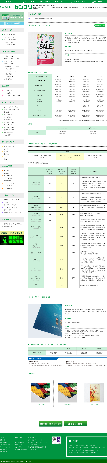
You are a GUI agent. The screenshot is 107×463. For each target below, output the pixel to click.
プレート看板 (7, 178)
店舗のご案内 (78, 2)
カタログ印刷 (7, 119)
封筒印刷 (5, 112)
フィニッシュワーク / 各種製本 (12, 95)
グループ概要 (18, 437)
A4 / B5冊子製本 (7, 132)
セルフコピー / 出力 (8, 34)
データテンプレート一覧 (35, 440)
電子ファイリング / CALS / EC (11, 212)
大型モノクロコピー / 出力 (10, 58)
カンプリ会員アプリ (34, 449)
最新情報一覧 (4, 449)
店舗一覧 (2, 437)
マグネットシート (8, 183)
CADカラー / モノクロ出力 (10, 200)
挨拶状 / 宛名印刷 (8, 130)
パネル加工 (6, 93)
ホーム (29, 18)
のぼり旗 (5, 173)
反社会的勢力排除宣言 (21, 449)
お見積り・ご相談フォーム (53, 2)
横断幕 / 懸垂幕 (7, 180)
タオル (5, 149)
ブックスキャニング (9, 205)
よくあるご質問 (32, 444)
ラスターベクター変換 (9, 207)
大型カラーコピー (8, 61)
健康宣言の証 (18, 444)
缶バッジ (5, 154)
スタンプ (5, 156)
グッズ (5, 151)
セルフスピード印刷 (9, 39)
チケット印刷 (7, 125)
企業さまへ (3, 440)
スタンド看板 (7, 188)
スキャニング (7, 202)
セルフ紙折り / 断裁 (8, 44)
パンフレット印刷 (8, 122)
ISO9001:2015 (18, 440)
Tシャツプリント (8, 146)
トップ (9, 2)
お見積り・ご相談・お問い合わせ (37, 442)
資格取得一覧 (4, 451)
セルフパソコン (7, 42)
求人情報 (97, 2)
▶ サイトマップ (30, 461)
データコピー (7, 210)
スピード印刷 (7, 79)
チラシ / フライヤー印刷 (10, 107)
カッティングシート (9, 186)
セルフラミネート (8, 37)
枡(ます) (5, 159)
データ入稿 (29, 2)
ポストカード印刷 (8, 127)
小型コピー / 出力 (8, 56)
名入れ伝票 (6, 135)
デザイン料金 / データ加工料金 (12, 224)
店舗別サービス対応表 (6, 444)
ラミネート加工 (7, 90)
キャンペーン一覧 (5, 447)
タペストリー (7, 175)
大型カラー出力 (7, 64)
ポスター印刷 (7, 114)
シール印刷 (6, 117)
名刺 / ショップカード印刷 (10, 109)
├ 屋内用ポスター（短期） (12, 66)
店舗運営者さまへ (5, 442)
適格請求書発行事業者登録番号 (37, 447)
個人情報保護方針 (20, 442)
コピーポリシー (19, 447)
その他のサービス (8, 226)
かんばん (5, 170)
